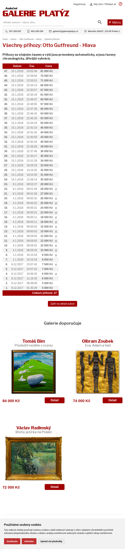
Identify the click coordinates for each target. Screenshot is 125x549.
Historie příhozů (52, 39)
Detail (55, 400)
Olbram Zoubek (97, 342)
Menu (115, 22)
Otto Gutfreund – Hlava (30, 39)
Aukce (13, 39)
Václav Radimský (33, 429)
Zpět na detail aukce (62, 303)
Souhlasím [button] (12, 541)
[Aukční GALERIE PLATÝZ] (36, 15)
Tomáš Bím (34, 342)
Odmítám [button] (29, 541)
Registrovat (79, 4)
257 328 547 (15, 31)
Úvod (5, 39)
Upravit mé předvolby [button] (51, 541)
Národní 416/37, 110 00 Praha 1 (104, 31)
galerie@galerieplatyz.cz (65, 31)
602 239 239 (37, 31)
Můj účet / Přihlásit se (103, 4)
